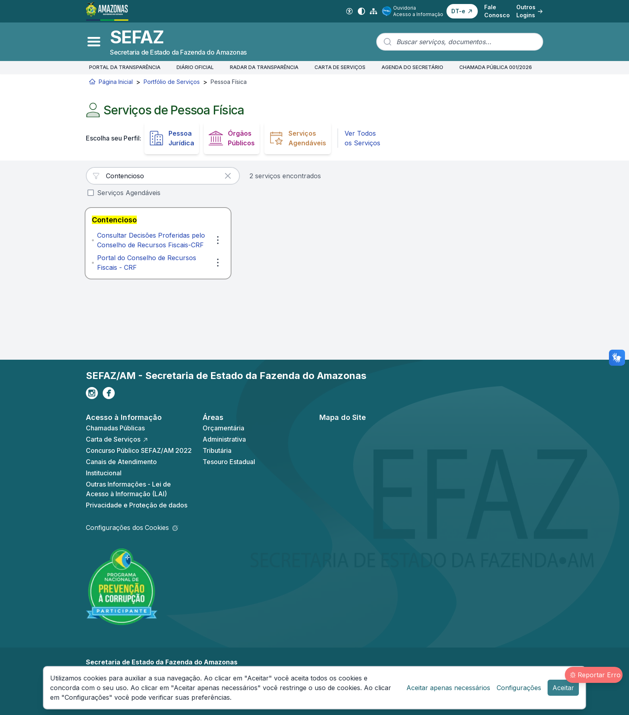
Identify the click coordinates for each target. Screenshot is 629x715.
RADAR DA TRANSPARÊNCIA (264, 67)
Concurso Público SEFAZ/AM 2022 (139, 450)
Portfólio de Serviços (172, 81)
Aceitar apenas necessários (448, 688)
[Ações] (217, 240)
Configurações (519, 688)
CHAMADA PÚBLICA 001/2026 (495, 67)
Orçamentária (223, 428)
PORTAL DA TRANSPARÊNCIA (124, 67)
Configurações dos (132, 527)
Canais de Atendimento (121, 462)
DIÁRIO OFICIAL (195, 67)
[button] (462, 11)
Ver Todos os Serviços (362, 138)
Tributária (217, 450)
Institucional (104, 473)
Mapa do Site (342, 417)
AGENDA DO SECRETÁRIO (412, 67)
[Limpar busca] (228, 176)
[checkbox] (90, 192)
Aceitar (563, 688)
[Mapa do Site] (373, 11)
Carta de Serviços (117, 439)
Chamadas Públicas (115, 428)
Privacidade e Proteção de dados (136, 505)
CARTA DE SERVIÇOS (339, 67)
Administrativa (224, 439)
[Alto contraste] (361, 11)
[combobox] (459, 42)
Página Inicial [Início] (111, 81)
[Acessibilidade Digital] (349, 11)
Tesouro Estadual (229, 462)
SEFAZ (137, 36)
